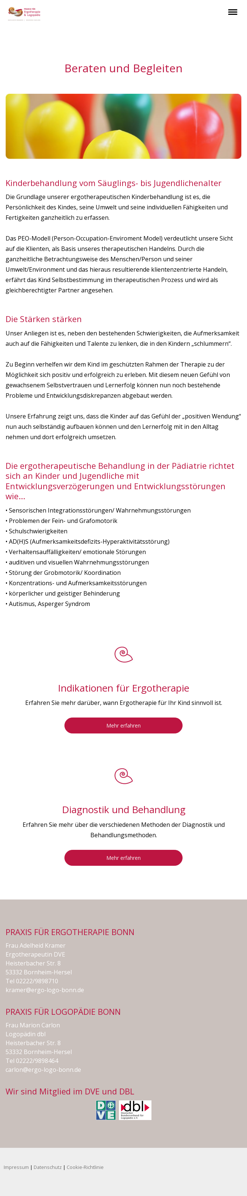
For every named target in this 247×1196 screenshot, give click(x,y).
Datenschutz (48, 1167)
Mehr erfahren (123, 725)
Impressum (16, 1167)
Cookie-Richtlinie (85, 1167)
